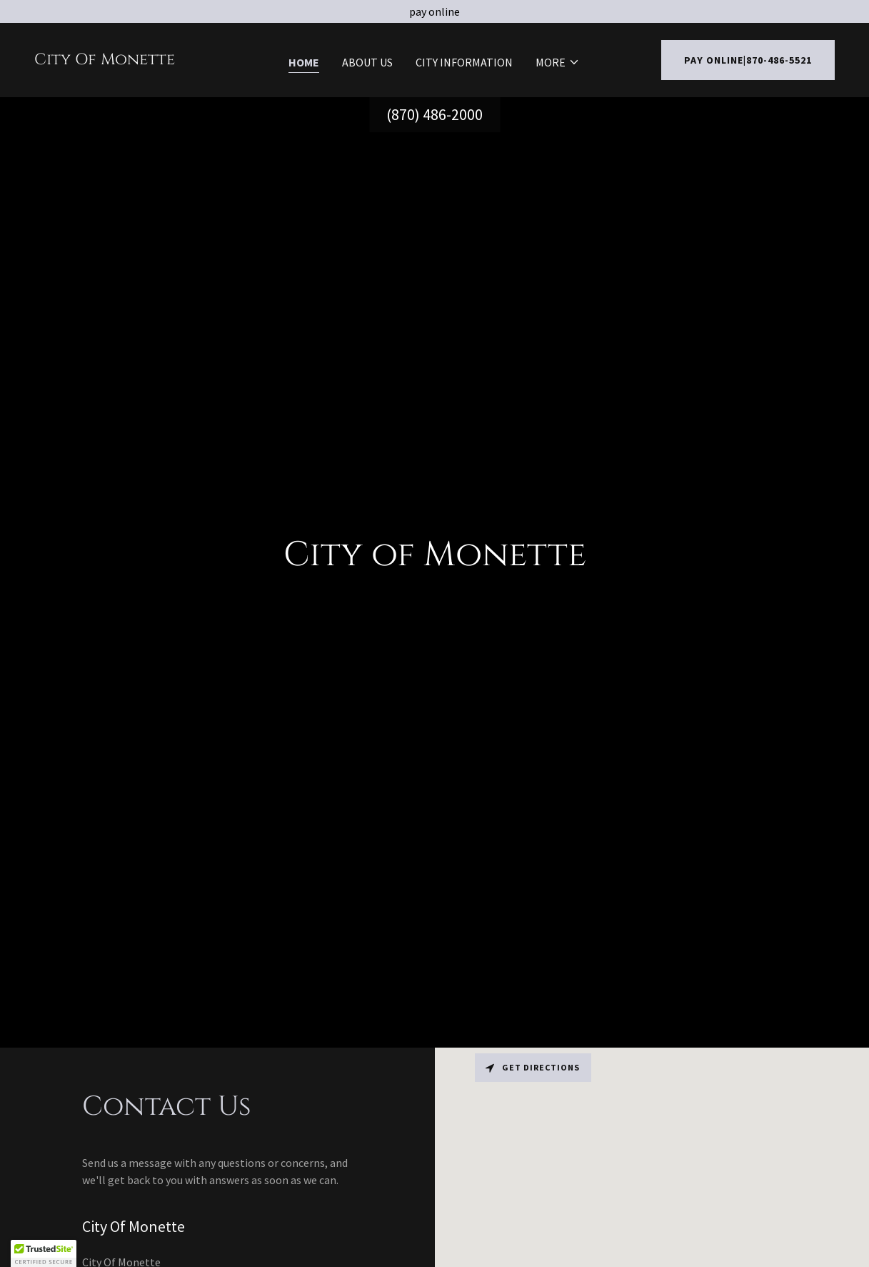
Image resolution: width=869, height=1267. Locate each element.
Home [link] (303, 62)
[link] (104, 60)
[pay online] (434, 11)
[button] (558, 62)
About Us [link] (367, 62)
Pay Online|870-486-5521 (748, 60)
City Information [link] (464, 62)
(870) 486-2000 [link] (434, 114)
